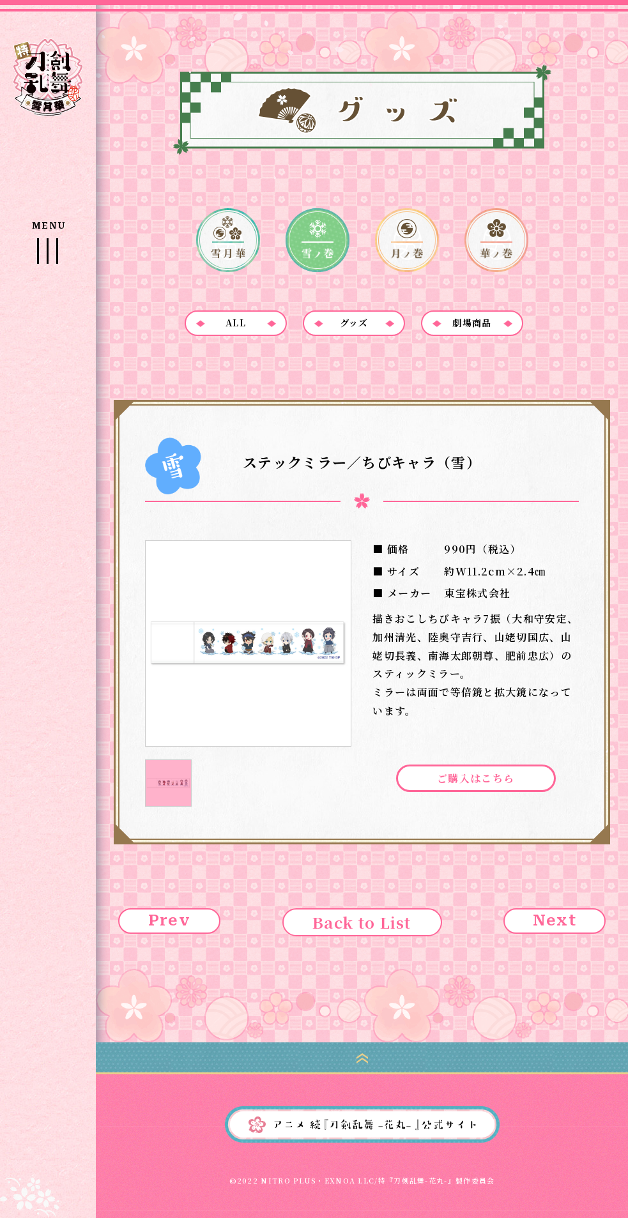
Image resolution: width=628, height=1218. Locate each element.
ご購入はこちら (475, 778)
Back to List (361, 922)
